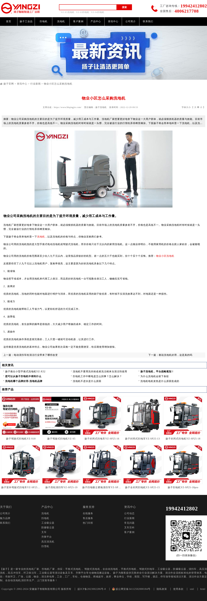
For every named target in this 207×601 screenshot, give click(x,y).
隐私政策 (162, 589)
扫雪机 (45, 546)
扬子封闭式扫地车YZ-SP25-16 (102, 438)
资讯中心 (113, 21)
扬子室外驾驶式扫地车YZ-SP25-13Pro (21, 487)
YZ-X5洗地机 (67, 12)
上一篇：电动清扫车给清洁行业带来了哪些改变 (30, 355)
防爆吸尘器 (47, 527)
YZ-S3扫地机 (82, 12)
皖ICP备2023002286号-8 (92, 589)
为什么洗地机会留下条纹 (154, 376)
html (202, 589)
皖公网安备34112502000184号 (131, 589)
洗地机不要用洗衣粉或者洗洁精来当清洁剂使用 (100, 371)
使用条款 (178, 589)
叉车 (44, 532)
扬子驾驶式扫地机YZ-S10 (21, 438)
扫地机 (43, 21)
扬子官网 (8, 83)
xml (192, 589)
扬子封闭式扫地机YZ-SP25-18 (183, 438)
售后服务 (88, 518)
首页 (8, 21)
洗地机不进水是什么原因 (87, 381)
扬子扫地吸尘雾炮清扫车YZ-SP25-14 (102, 487)
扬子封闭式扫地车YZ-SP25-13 (142, 438)
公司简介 (130, 21)
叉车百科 (129, 527)
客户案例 (78, 21)
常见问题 (129, 523)
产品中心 (96, 21)
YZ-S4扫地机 (97, 12)
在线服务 (88, 513)
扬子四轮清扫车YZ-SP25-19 (61, 487)
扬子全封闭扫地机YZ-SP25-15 (142, 487)
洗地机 (61, 21)
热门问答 (88, 523)
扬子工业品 (26, 21)
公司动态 (129, 513)
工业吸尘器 (47, 523)
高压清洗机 (47, 541)
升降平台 (46, 537)
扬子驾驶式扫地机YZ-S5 (61, 438)
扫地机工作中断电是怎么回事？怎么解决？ (97, 376)
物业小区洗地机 (165, 256)
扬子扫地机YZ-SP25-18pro (183, 487)
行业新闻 (35, 83)
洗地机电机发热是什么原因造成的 (159, 381)
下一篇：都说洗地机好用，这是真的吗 (170, 355)
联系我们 (148, 21)
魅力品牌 (5, 518)
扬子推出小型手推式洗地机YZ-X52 (25, 371)
